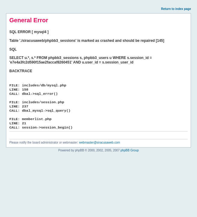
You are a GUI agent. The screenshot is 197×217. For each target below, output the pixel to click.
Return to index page (176, 9)
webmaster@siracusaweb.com (99, 142)
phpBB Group (130, 150)
